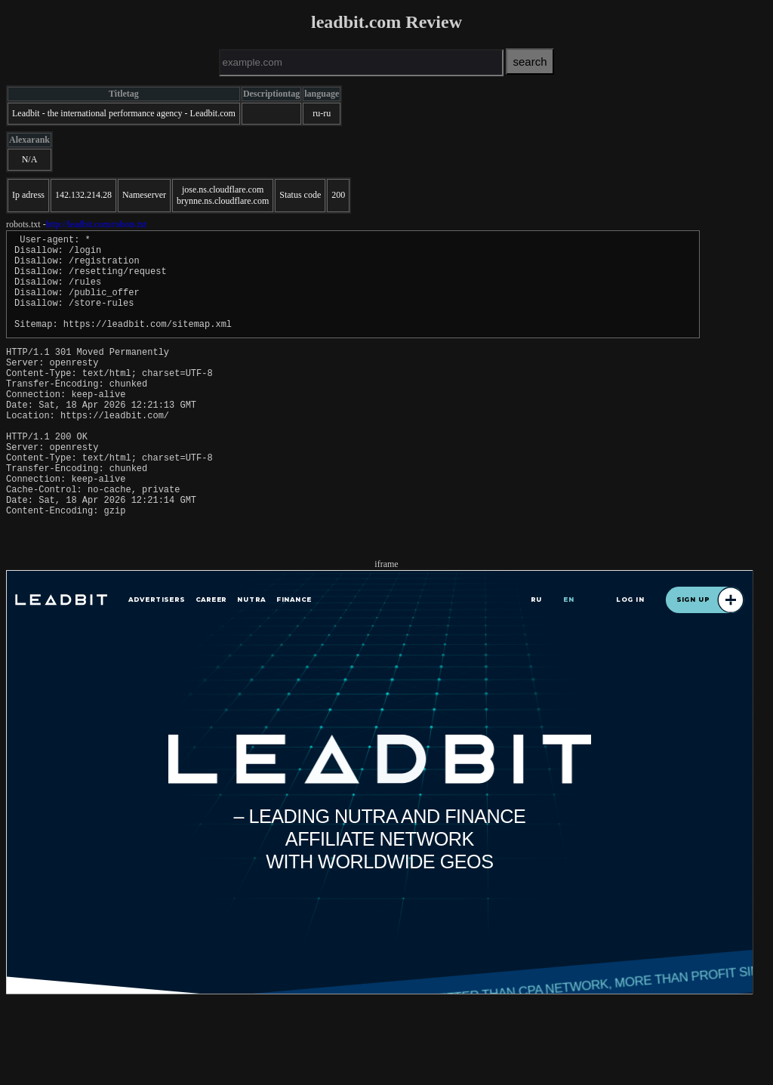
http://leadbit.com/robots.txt (96, 224)
